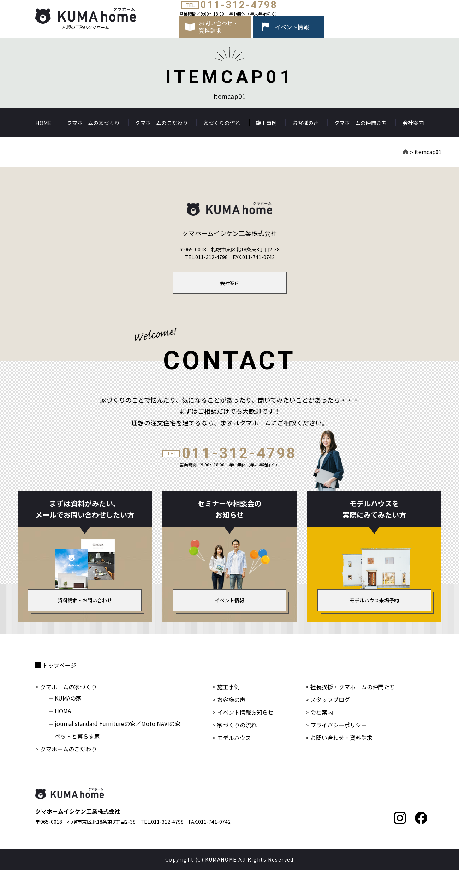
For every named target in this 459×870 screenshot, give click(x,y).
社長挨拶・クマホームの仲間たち (352, 687)
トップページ (59, 665)
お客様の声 (305, 122)
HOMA (63, 711)
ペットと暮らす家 (77, 736)
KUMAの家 (68, 698)
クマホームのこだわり (161, 122)
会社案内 (413, 122)
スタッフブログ (330, 699)
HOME (43, 122)
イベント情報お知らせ (245, 712)
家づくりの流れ (221, 122)
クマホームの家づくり (93, 122)
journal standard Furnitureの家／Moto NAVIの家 (117, 723)
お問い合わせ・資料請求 (341, 737)
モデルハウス (234, 737)
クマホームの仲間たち (360, 122)
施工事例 (266, 122)
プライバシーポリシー (338, 725)
